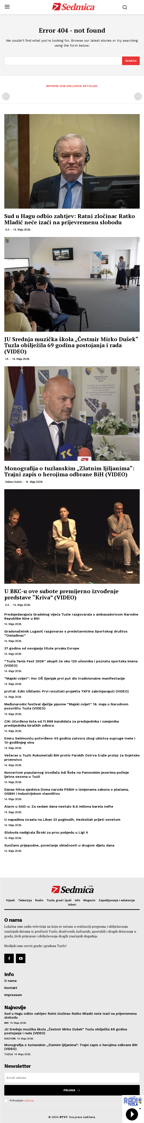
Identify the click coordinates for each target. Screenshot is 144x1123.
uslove (28, 1100)
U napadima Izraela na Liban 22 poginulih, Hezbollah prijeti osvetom (62, 819)
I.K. (7, 359)
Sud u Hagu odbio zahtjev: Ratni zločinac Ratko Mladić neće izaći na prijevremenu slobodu (69, 219)
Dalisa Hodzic (13, 481)
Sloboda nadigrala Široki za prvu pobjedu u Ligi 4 (46, 832)
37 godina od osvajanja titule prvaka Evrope (41, 648)
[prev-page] (6, 96)
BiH (6, 1022)
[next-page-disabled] (138, 96)
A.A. (7, 229)
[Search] (131, 61)
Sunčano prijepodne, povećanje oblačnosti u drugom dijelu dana (59, 845)
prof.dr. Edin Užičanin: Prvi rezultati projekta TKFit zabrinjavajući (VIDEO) (66, 691)
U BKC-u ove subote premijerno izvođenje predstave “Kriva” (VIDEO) (61, 594)
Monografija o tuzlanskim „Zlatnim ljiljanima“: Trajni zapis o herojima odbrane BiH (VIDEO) (69, 471)
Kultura (10, 1038)
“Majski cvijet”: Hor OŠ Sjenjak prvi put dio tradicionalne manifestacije (64, 678)
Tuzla (8, 1054)
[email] (72, 1078)
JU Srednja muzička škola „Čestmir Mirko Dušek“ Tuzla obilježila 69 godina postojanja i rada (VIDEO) (71, 345)
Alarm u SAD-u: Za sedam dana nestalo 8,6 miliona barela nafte (58, 806)
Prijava (72, 1090)
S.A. (7, 605)
